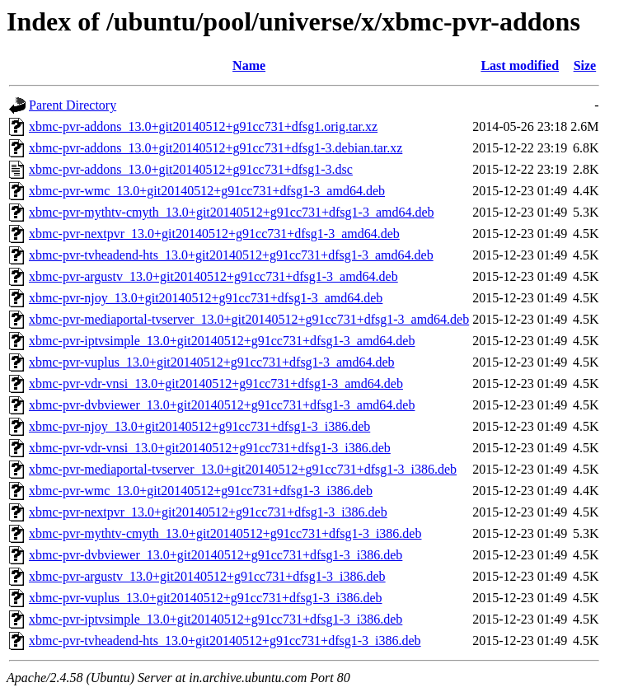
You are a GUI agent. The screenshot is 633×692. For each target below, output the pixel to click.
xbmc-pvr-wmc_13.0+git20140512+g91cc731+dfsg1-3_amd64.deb (207, 191)
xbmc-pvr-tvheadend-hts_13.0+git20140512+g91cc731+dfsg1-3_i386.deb (225, 641)
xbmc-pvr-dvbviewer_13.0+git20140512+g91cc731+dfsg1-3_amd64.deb (222, 405)
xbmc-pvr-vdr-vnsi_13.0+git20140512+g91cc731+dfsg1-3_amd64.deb (216, 383)
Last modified (520, 65)
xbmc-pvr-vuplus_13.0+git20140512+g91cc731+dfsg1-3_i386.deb (205, 598)
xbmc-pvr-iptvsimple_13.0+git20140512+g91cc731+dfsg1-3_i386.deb (215, 619)
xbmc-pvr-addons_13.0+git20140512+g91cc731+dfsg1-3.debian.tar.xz (215, 148)
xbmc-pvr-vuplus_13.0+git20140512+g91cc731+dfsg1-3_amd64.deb (212, 362)
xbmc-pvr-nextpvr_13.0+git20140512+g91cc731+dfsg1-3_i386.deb (208, 512)
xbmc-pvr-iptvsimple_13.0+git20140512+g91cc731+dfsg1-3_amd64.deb (222, 341)
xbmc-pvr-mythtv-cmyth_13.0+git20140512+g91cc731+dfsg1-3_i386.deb (225, 533)
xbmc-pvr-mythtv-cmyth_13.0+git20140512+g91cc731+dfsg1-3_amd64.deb (231, 212)
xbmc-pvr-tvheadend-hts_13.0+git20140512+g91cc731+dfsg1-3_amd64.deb (231, 255)
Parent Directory (72, 105)
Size (585, 65)
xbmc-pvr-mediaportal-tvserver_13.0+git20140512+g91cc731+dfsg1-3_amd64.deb (249, 319)
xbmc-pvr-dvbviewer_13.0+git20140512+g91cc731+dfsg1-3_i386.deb (215, 555)
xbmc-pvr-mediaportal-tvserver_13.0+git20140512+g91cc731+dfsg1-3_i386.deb (243, 469)
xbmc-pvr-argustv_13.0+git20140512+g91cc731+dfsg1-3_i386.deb (207, 576)
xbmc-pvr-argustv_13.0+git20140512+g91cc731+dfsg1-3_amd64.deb (213, 276)
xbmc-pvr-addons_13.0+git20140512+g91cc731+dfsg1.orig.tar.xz (203, 126)
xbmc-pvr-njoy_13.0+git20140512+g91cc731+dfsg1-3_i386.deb (199, 426)
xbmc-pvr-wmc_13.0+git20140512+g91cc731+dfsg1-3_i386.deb (201, 491)
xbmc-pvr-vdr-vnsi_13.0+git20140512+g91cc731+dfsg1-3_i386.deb (210, 448)
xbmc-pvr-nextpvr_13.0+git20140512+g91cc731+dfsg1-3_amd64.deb (214, 234)
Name (248, 65)
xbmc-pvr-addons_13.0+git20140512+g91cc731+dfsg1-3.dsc (191, 169)
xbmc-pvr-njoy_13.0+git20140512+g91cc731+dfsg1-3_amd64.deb (205, 298)
